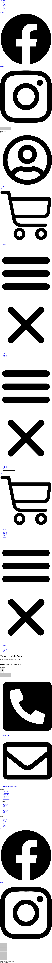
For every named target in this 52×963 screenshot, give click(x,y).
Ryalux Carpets (6, 793)
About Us (5, 2)
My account (5, 804)
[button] (26, 298)
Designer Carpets (6, 791)
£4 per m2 (5, 357)
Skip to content (3, 0)
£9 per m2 (5, 355)
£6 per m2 (5, 356)
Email (1, 667)
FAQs (4, 4)
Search (1, 131)
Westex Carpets (6, 794)
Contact (4, 5)
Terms (4, 806)
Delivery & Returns (7, 807)
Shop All (4, 244)
